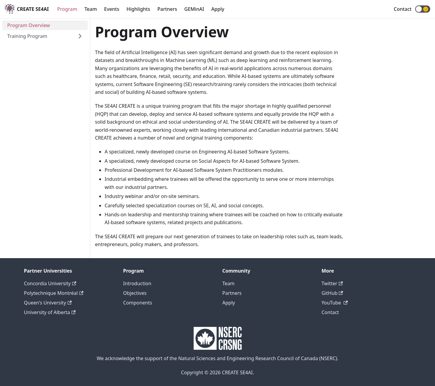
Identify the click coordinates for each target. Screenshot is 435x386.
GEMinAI (194, 9)
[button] (422, 9)
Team (90, 9)
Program (67, 9)
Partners (167, 9)
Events (111, 9)
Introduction (137, 283)
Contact (403, 9)
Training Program (27, 36)
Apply (217, 9)
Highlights (138, 9)
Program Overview (28, 25)
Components (137, 302)
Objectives (135, 293)
